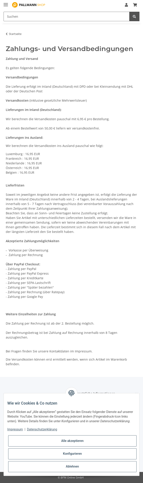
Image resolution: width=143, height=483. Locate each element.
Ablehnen (72, 466)
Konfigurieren (72, 453)
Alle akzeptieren (72, 441)
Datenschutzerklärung (42, 429)
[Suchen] (66, 16)
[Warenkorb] (135, 4)
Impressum (15, 429)
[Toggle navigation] (6, 3)
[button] (126, 4)
